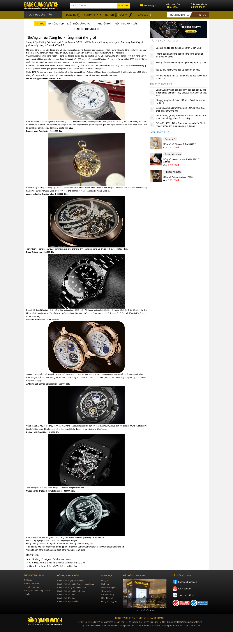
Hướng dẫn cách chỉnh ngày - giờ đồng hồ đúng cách (181, 62)
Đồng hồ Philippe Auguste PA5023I (178, 176)
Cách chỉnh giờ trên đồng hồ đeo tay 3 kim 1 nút (178, 47)
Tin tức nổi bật (161, 83)
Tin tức (35, 23)
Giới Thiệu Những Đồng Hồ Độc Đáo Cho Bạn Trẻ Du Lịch (57, 563)
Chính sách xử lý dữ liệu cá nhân (71, 588)
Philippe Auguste (173, 171)
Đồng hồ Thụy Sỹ (109, 602)
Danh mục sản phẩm (39, 14)
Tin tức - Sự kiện (31, 584)
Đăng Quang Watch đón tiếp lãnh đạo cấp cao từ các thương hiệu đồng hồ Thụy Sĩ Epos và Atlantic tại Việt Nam (181, 92)
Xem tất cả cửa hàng (145, 610)
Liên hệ (27, 594)
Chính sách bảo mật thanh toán (71, 591)
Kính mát (105, 584)
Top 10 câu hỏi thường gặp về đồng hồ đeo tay (178, 69)
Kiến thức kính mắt (129, 23)
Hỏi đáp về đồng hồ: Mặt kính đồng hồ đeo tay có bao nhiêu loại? (181, 76)
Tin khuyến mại (103, 23)
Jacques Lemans (173, 153)
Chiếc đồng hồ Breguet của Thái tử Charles (50, 559)
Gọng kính (106, 591)
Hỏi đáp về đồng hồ (164, 40)
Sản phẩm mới (160, 131)
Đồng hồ (105, 581)
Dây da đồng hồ (108, 588)
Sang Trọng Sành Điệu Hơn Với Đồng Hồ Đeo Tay (53, 566)
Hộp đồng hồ (107, 598)
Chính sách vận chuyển (67, 602)
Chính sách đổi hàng (66, 598)
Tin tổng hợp (53, 23)
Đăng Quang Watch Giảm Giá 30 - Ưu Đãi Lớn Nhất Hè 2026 (180, 101)
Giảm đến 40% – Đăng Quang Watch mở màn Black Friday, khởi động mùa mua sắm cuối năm (180, 123)
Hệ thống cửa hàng (32, 587)
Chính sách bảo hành (66, 595)
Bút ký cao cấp (107, 595)
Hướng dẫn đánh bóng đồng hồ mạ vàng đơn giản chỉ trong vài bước (179, 54)
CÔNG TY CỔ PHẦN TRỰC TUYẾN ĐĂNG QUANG (139, 618)
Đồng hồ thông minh (86, 29)
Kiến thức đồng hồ (78, 23)
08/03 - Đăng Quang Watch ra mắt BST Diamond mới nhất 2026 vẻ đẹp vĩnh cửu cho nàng (181, 116)
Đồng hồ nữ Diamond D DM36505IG (179, 143)
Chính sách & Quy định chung (70, 581)
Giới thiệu (28, 580)
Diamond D (170, 138)
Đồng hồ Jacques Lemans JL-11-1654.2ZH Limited (181, 159)
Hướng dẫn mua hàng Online (37, 591)
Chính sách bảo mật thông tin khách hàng (75, 584)
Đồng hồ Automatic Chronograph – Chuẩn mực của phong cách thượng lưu (180, 108)
